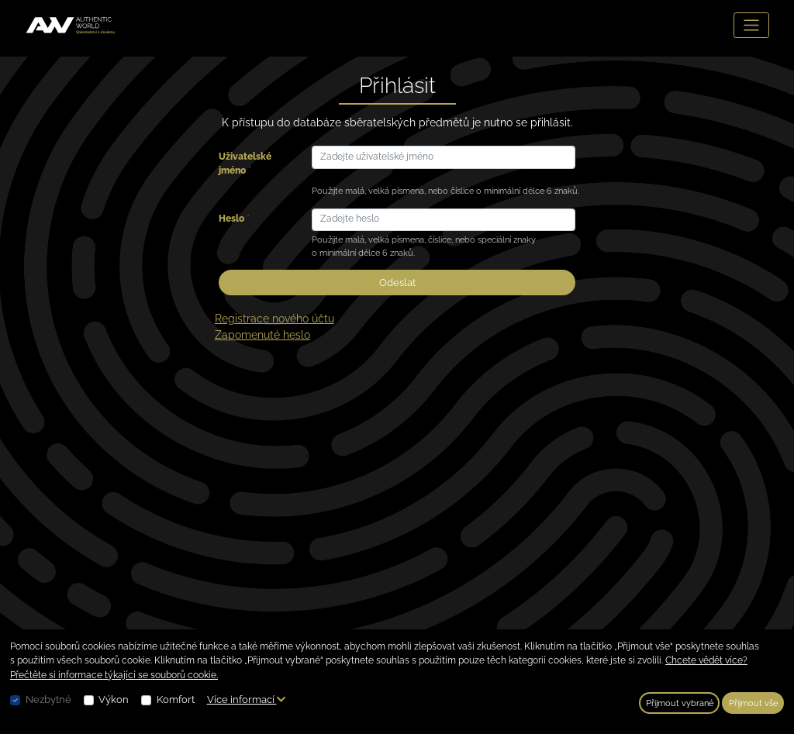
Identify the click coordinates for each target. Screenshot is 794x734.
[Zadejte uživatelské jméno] (444, 157)
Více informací (246, 699)
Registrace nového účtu (274, 318)
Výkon (113, 699)
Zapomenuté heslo (262, 335)
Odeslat (397, 282)
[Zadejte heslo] (444, 219)
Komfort (176, 699)
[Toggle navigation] (751, 25)
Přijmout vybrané (679, 703)
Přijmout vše (753, 703)
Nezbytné (48, 699)
